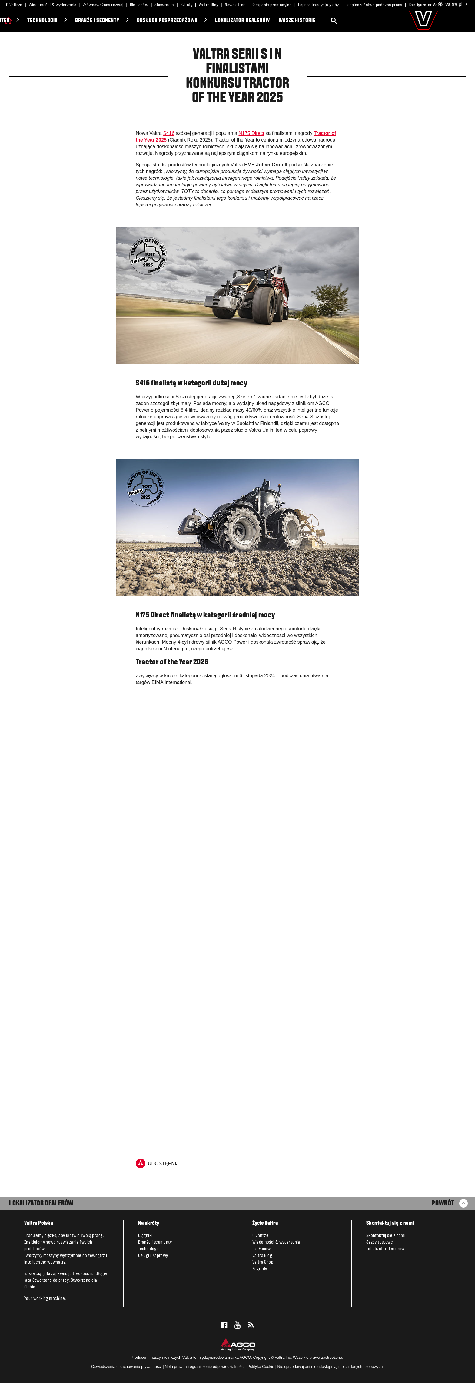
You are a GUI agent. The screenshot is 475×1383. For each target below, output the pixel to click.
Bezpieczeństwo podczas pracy (373, 5)
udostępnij (157, 1163)
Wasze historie (364, 20)
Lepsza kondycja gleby (318, 5)
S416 (168, 133)
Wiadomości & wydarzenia (53, 5)
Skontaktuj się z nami (385, 1236)
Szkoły (186, 5)
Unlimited (65, 20)
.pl (453, 5)
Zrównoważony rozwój (103, 5)
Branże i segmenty (165, 20)
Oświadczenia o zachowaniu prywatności (126, 1366)
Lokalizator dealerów (309, 20)
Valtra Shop (262, 1262)
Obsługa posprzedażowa (234, 20)
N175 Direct (251, 133)
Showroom (164, 5)
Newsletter (235, 5)
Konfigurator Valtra (426, 5)
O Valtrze (14, 5)
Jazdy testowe (379, 1242)
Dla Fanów (139, 5)
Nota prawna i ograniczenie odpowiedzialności (204, 1366)
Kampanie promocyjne (271, 5)
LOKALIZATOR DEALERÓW (41, 1203)
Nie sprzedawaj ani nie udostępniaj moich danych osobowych (330, 1366)
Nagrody (259, 1269)
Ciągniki (26, 20)
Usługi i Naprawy (153, 1256)
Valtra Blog (208, 5)
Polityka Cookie (260, 1366)
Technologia (110, 20)
